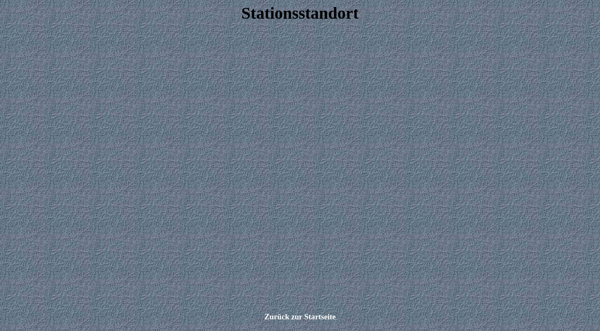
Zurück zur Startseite (300, 316)
